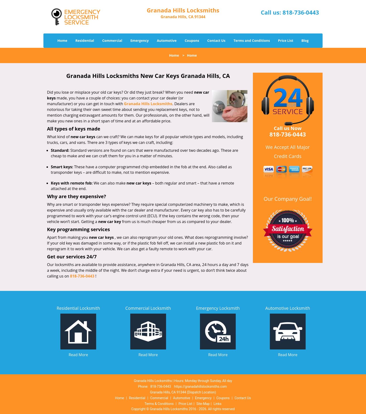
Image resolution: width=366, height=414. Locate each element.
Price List (285, 40)
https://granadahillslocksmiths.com (200, 386)
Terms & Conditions (159, 404)
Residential (84, 40)
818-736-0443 (300, 12)
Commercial (112, 40)
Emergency (140, 40)
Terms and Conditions (252, 40)
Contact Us (216, 40)
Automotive (167, 40)
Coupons (192, 40)
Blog (304, 40)
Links (217, 404)
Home (62, 40)
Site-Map (202, 404)
